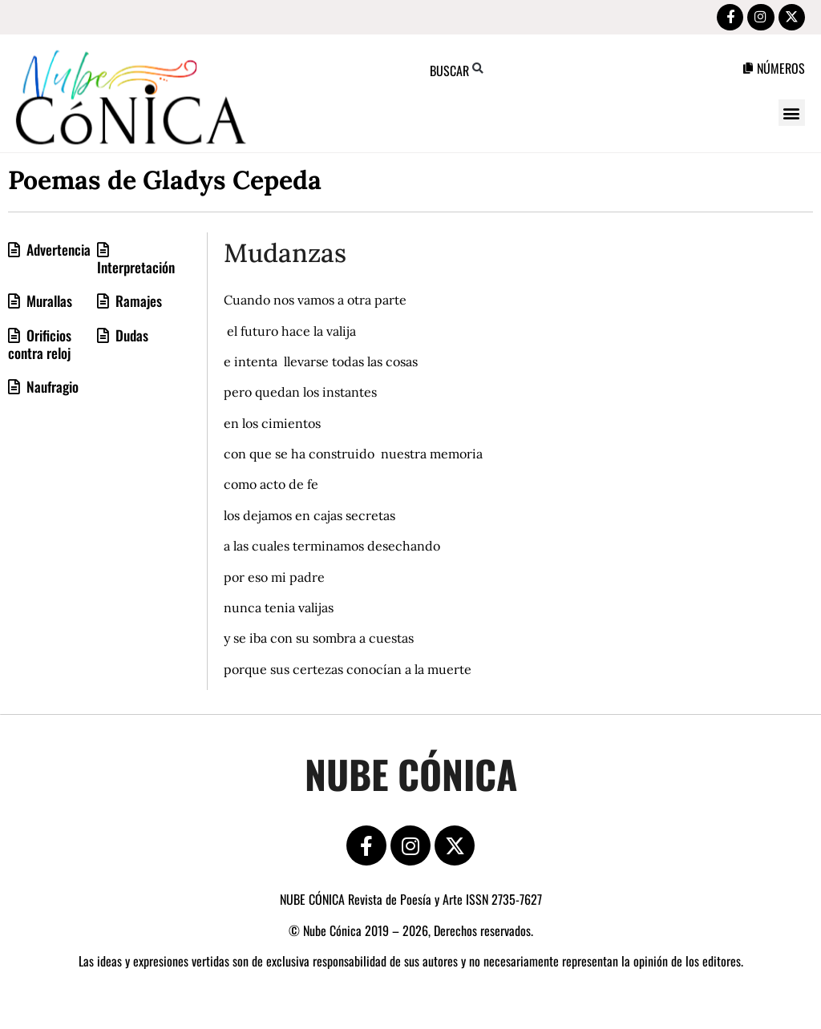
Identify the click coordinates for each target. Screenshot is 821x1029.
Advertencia (57, 251)
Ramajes (137, 303)
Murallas (47, 303)
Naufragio (51, 388)
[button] (792, 115)
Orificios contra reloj (39, 346)
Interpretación (136, 269)
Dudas (130, 337)
